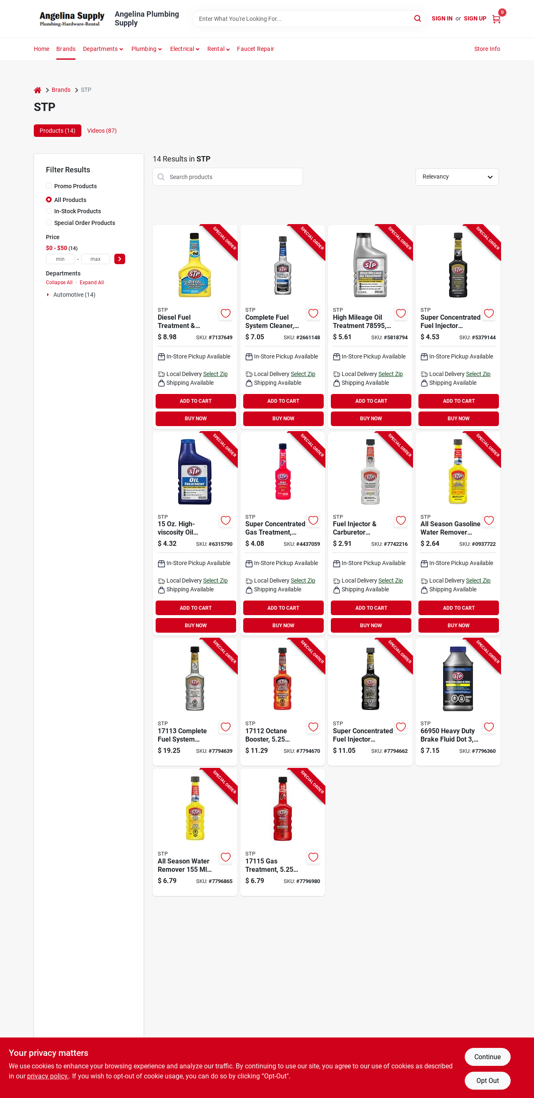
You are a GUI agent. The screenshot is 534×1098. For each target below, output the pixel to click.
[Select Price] (119, 259)
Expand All (92, 282)
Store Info (487, 48)
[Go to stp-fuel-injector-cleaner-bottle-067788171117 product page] (370, 702)
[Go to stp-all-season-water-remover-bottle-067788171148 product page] (195, 832)
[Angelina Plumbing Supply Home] (71, 19)
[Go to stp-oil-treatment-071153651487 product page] (195, 534)
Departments (100, 48)
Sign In (442, 18)
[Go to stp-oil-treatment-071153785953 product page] (370, 327)
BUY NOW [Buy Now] (196, 419)
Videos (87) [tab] (102, 130)
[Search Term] (309, 18)
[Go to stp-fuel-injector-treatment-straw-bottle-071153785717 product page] (370, 534)
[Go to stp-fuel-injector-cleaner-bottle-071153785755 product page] (458, 327)
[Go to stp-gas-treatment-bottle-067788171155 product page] (282, 832)
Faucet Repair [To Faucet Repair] (255, 48)
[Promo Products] (49, 186)
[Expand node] (48, 294)
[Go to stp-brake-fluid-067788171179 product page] (458, 702)
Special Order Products (84, 223)
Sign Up (475, 18)
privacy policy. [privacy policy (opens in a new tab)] (48, 1076)
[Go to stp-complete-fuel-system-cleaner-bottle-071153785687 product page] (282, 327)
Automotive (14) (74, 294)
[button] (218, 49)
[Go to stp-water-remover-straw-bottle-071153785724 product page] (458, 534)
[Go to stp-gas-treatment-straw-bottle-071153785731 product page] (282, 534)
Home (42, 48)
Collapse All (59, 282)
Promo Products (75, 186)
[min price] (60, 259)
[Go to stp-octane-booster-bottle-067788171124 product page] (282, 702)
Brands (66, 48)
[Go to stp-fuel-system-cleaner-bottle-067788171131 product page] (195, 702)
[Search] (418, 18)
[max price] (95, 259)
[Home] (37, 90)
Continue (487, 1057)
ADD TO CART (196, 401)
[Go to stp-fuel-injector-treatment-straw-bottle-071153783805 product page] (195, 327)
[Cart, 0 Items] (496, 18)
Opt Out (487, 1081)
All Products (70, 200)
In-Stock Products (77, 211)
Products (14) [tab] (58, 130)
